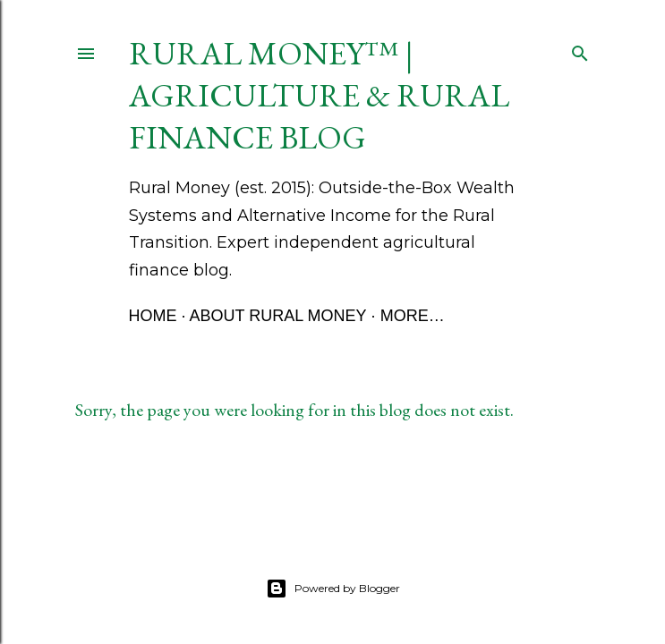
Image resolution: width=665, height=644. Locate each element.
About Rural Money (278, 316)
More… (412, 316)
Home (153, 316)
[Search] (580, 49)
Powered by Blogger (333, 588)
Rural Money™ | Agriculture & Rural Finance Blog (319, 95)
